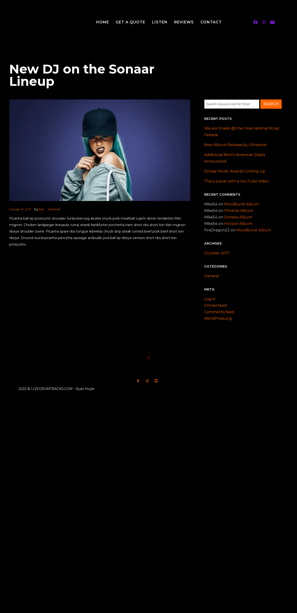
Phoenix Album (238, 210)
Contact (211, 22)
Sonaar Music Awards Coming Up (234, 171)
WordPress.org (218, 318)
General (54, 209)
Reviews (184, 22)
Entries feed (215, 305)
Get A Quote (130, 22)
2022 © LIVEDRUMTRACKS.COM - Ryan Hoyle (56, 389)
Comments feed (219, 312)
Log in (209, 299)
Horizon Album (238, 223)
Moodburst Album (241, 204)
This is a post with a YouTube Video (236, 181)
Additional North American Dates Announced (234, 158)
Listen (160, 22)
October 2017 (216, 253)
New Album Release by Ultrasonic (235, 145)
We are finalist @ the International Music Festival (242, 131)
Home (102, 22)
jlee (41, 209)
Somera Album (238, 217)
